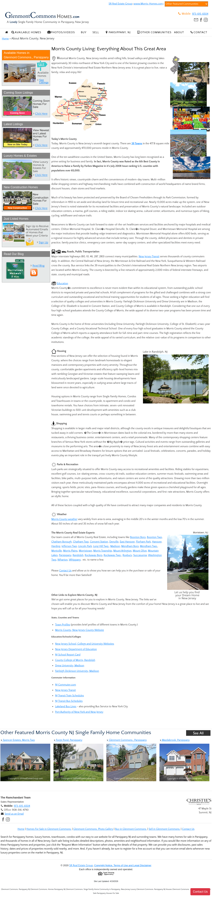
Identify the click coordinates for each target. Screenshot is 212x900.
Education (62, 283)
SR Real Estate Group (120, 3)
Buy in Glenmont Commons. (131, 829)
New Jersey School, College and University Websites (84, 643)
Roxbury (127, 555)
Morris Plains (70, 550)
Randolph (78, 555)
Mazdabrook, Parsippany (174, 740)
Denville (114, 541)
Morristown (85, 550)
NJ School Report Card (67, 654)
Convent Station (99, 541)
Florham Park (143, 541)
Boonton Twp (154, 537)
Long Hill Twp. (101, 546)
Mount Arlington (122, 550)
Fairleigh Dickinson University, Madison (77, 671)
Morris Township (102, 550)
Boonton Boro (138, 537)
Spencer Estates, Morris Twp (17, 740)
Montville (56, 550)
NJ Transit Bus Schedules (69, 701)
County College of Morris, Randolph (75, 660)
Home (5, 38)
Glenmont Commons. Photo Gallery (93, 829)
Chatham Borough (61, 541)
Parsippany (65, 555)
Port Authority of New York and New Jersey (79, 711)
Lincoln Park (85, 546)
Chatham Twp (81, 541)
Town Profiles (62, 624)
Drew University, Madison (69, 665)
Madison (115, 546)
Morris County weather (64, 519)
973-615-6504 (200, 13)
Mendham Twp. (149, 546)
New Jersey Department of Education (76, 649)
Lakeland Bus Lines (65, 706)
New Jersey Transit (149, 256)
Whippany (75, 559)
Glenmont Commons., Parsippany (126, 740)
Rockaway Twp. (112, 555)
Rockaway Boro (93, 555)
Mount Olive (140, 550)
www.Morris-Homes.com (148, 3)
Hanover (157, 541)
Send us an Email (14, 813)
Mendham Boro (130, 546)
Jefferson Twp (69, 546)
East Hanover (127, 541)
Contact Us (65, 570)
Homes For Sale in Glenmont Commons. (48, 829)
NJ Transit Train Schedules (69, 695)
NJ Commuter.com (65, 684)
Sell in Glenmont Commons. (164, 829)
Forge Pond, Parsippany (67, 740)
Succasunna (140, 555)
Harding (55, 546)
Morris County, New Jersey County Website (79, 630)
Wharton (62, 559)
